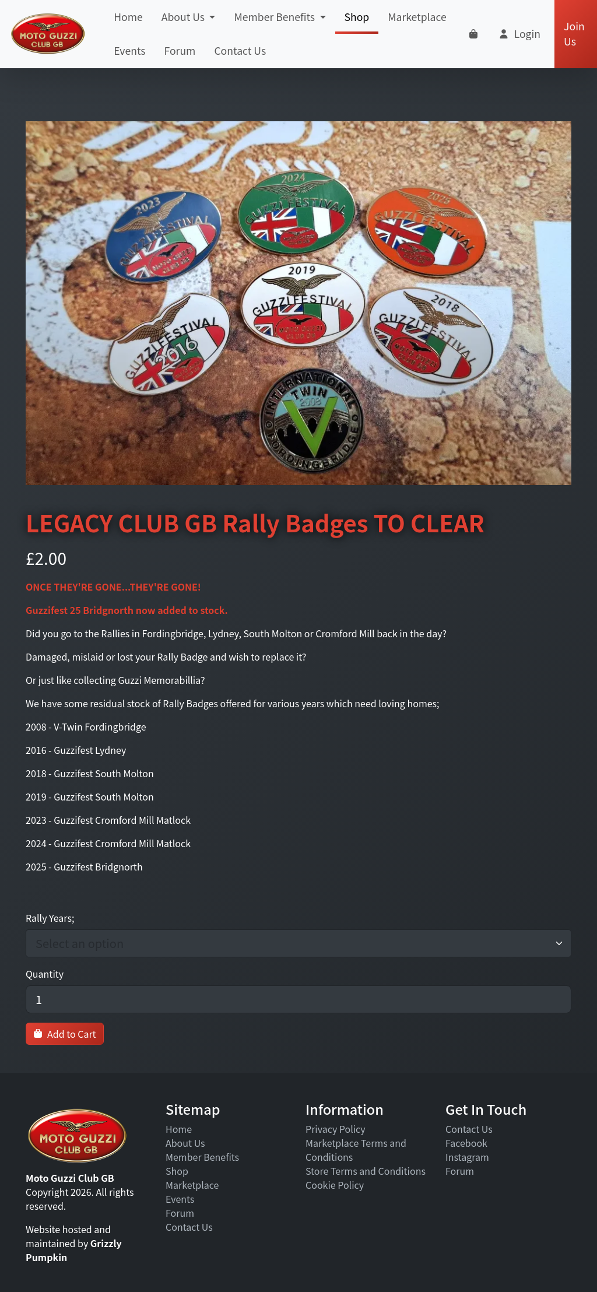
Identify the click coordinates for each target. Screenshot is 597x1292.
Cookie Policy (334, 1185)
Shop (357, 21)
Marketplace (417, 16)
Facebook (466, 1143)
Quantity (45, 974)
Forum (180, 50)
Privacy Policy (335, 1129)
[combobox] (293, 943)
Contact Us (240, 50)
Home (128, 16)
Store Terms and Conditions (365, 1171)
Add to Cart (64, 1034)
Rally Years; (50, 918)
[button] (519, 34)
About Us (185, 1143)
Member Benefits (202, 1157)
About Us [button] (184, 16)
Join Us (574, 33)
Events (129, 50)
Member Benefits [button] (275, 16)
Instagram (467, 1157)
